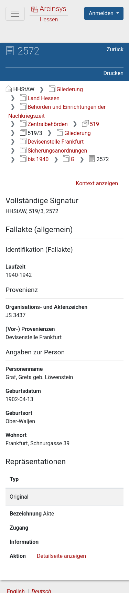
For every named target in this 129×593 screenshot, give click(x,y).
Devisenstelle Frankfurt (52, 141)
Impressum (92, 583)
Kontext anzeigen (97, 183)
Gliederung (66, 89)
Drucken (113, 73)
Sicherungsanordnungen (53, 150)
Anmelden (102, 13)
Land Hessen (40, 98)
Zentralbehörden (44, 124)
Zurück (115, 49)
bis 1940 (34, 159)
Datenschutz (91, 576)
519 (90, 124)
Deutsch (41, 563)
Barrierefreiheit (41, 583)
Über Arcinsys (39, 576)
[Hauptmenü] (15, 14)
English (16, 563)
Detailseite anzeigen (61, 527)
